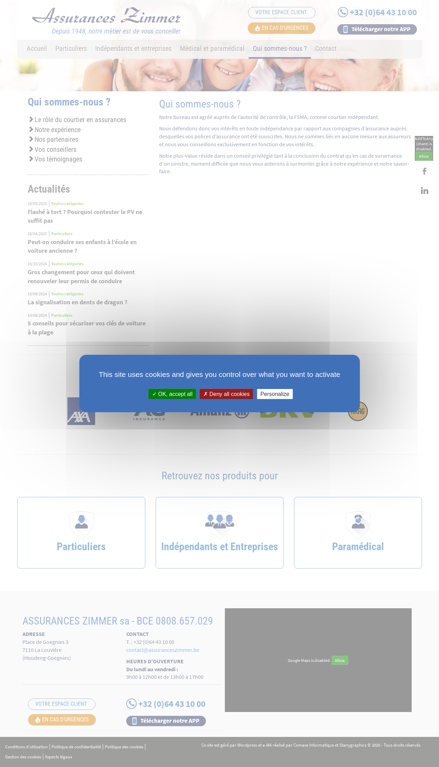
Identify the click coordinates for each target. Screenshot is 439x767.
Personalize (275, 394)
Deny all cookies (226, 394)
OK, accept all (172, 394)
